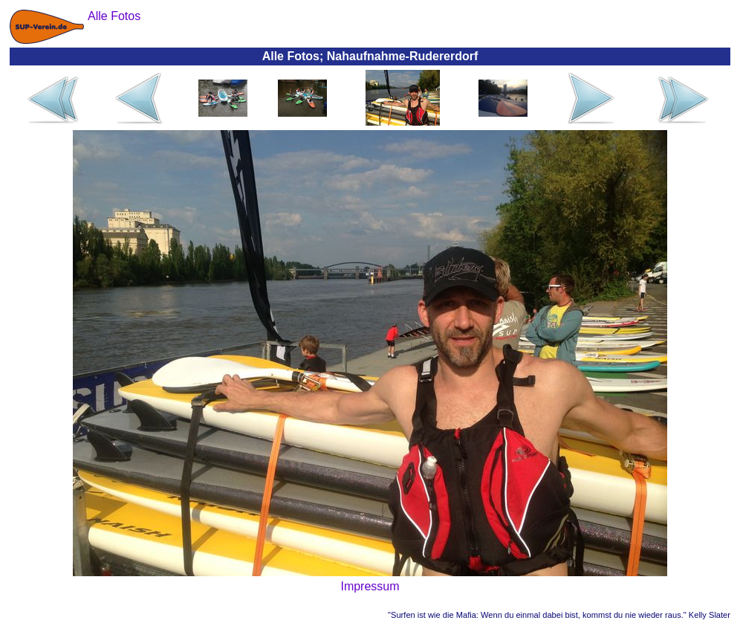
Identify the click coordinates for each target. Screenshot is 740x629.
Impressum (369, 586)
